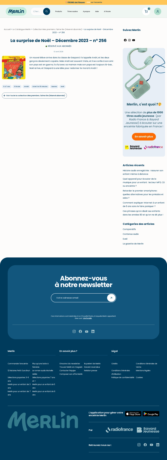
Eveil (125, 238)
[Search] (37, 11)
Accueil (7, 29)
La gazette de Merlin (133, 243)
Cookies (139, 377)
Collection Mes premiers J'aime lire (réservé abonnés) (57, 29)
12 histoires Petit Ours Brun (19, 370)
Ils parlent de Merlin (92, 363)
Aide (97, 11)
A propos (86, 11)
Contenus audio (131, 234)
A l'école (107, 11)
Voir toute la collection (34, 95)
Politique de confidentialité (122, 377)
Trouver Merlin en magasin (70, 367)
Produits (58, 11)
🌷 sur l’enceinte (83, 2)
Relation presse (90, 370)
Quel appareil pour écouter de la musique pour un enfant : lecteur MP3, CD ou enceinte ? (144, 182)
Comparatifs (129, 229)
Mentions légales (143, 370)
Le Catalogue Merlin (22, 29)
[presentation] (83, 309)
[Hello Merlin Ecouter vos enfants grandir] (16, 11)
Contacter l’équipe (67, 370)
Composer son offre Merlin (71, 374)
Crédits (114, 363)
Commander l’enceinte (18, 363)
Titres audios (72, 11)
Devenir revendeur (92, 367)
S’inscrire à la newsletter (69, 363)
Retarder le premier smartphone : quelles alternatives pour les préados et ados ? (143, 194)
